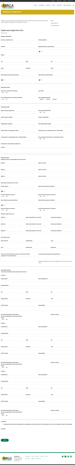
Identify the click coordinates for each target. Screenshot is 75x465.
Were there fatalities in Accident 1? (8, 194)
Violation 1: (3, 217)
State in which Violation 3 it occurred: (33, 230)
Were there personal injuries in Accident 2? (47, 208)
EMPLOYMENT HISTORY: (6, 270)
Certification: (3, 421)
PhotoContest (67, 5)
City (2, 340)
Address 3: (3, 176)
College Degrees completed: (6, 123)
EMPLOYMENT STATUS (5, 87)
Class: (2, 247)
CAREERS (33, 458)
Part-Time (48, 99)
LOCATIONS (27, 458)
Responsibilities (41, 305)
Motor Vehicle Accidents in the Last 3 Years (9, 183)
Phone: (2, 68)
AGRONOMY (27, 456)
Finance (48, 5)
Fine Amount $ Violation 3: (56, 230)
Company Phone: (4, 298)
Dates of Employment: (43, 278)
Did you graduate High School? (44, 110)
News (53, 5)
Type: (52, 240)
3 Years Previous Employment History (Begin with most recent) (14, 272)
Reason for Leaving (55, 314)
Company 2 (3, 323)
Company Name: (4, 278)
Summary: (3, 147)
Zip (51, 340)
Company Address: (5, 285)
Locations (53, 0)
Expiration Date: (29, 240)
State (27, 340)
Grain (35, 5)
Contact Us (59, 0)
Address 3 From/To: (42, 176)
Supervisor (28, 346)
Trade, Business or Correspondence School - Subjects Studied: (13, 137)
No (6, 92)
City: (2, 61)
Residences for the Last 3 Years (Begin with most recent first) (13, 159)
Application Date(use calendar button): (46, 46)
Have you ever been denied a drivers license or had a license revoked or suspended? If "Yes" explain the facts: (15, 254)
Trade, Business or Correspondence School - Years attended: (50, 130)
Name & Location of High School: (7, 110)
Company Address (4, 333)
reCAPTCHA (3, 429)
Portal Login (70, 0)
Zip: (51, 61)
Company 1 (3, 275)
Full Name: (3, 46)
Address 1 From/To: (42, 163)
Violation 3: (3, 230)
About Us (59, 5)
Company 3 (3, 371)
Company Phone (4, 346)
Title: (52, 298)
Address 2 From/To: (42, 169)
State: (27, 61)
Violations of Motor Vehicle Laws (7, 214)
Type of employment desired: (44, 97)
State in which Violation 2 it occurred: (33, 224)
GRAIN (32, 456)
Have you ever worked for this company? (9, 91)
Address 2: (3, 169)
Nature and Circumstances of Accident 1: (46, 186)
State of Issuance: (4, 240)
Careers (64, 0)
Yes (3, 92)
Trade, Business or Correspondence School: (10, 130)
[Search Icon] (73, 5)
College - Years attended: (43, 117)
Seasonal (55, 99)
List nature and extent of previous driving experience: (49, 254)
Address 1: (3, 163)
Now (42, 51)
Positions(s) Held (4, 305)
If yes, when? (41, 91)
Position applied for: (42, 40)
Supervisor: (28, 298)
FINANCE (42, 456)
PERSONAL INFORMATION (6, 36)
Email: (52, 68)
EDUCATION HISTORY (5, 107)
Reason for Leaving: (55, 410)
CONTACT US (38, 458)
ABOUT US (37, 456)
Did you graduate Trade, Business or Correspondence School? (50, 137)
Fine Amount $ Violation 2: (56, 224)
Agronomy (41, 5)
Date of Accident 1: (4, 186)
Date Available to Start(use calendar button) (10, 75)
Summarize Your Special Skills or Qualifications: (11, 143)
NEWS (46, 456)
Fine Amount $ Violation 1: (56, 217)
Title (52, 346)
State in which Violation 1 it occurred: (33, 217)
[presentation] (10, 432)
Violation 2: (3, 224)
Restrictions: (53, 247)
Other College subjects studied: (44, 123)
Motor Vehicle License (5, 237)
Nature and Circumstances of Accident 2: (46, 200)
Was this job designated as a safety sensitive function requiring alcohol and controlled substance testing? (11, 316)
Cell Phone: (28, 68)
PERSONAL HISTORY (5, 157)
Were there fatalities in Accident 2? (8, 208)
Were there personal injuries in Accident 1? (47, 194)
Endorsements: (29, 247)
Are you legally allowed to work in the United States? (11, 97)
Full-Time (42, 99)
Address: (2, 55)
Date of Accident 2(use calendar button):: (9, 200)
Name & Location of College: (6, 117)
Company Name (4, 326)
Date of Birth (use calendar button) (45, 75)
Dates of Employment (42, 326)
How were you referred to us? (7, 40)
